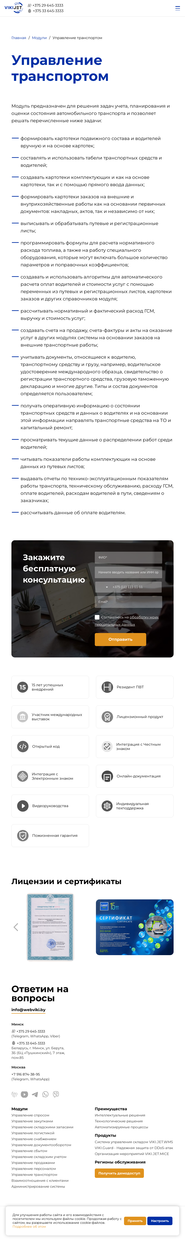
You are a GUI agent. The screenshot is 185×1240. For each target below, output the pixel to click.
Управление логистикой (32, 1133)
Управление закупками (32, 1121)
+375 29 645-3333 (45, 5)
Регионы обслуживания (120, 1162)
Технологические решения (119, 1121)
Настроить (160, 1221)
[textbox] (102, 587)
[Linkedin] (14, 1095)
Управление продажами (33, 1163)
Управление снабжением (33, 1139)
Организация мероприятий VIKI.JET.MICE (132, 1154)
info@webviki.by (28, 1009)
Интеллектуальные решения (120, 1115)
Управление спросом (30, 1115)
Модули (19, 1109)
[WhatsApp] (45, 1095)
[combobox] (102, 587)
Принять (135, 1221)
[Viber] (56, 1095)
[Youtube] (24, 1095)
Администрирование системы (38, 1186)
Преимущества (111, 1109)
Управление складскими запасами (42, 1127)
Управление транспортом (34, 1174)
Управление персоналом (33, 1168)
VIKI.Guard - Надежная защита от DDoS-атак (134, 1148)
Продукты (105, 1135)
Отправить (120, 639)
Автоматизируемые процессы (121, 1127)
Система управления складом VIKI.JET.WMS (134, 1142)
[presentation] (17, 927)
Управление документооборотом (41, 1145)
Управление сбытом (29, 1151)
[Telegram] (35, 1095)
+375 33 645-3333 (45, 11)
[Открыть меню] (177, 8)
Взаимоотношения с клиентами (40, 1180)
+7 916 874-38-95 (25, 1074)
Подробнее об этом (29, 1226)
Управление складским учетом (38, 1157)
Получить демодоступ (119, 1173)
